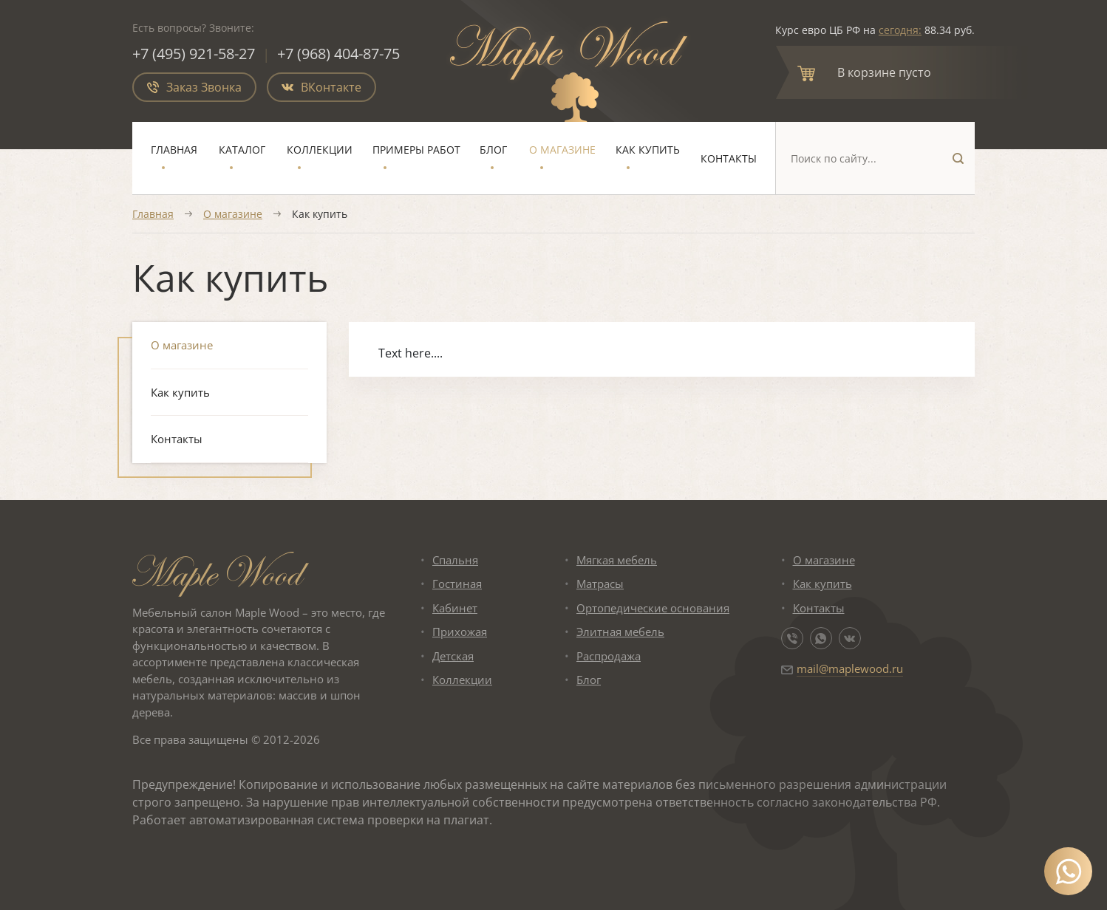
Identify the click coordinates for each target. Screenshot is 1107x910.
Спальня (455, 559)
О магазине (562, 150)
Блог (493, 150)
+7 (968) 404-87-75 (339, 54)
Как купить (648, 150)
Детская (453, 656)
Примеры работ (416, 150)
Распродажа (608, 656)
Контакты (729, 158)
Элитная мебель (620, 631)
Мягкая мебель (616, 559)
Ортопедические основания (652, 608)
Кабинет (454, 608)
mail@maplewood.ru (850, 668)
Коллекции (319, 150)
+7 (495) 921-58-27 (193, 54)
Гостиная (457, 583)
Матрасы (600, 583)
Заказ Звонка (194, 87)
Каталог (242, 150)
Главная (174, 150)
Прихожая (459, 631)
